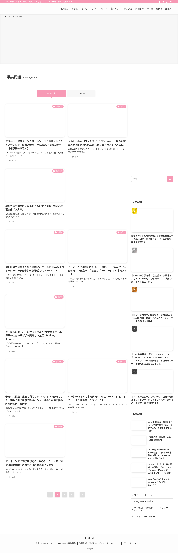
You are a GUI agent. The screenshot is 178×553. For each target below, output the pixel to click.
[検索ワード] (152, 179)
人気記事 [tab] (81, 93)
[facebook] (160, 1)
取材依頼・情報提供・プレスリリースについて (152, 509)
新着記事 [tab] (51, 93)
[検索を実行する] (170, 179)
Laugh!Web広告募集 (143, 501)
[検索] (171, 1)
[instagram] (167, 1)
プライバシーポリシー (144, 517)
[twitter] (163, 1)
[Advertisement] (89, 40)
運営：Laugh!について (145, 495)
